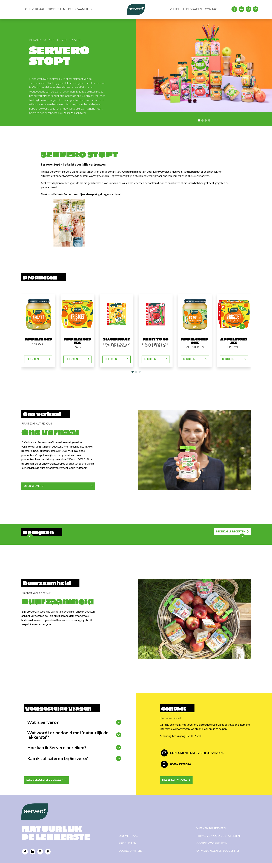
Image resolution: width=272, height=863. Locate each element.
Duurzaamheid (80, 9)
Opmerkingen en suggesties (217, 850)
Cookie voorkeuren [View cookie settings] (212, 843)
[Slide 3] (209, 120)
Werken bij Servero (211, 828)
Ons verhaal (35, 9)
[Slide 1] (202, 120)
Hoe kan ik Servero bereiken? (56, 747)
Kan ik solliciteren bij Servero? (57, 758)
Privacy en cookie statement (219, 835)
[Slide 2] (206, 120)
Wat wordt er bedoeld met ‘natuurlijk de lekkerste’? (67, 735)
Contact (212, 9)
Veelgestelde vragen (186, 9)
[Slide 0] (199, 120)
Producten (56, 9)
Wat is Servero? (43, 722)
